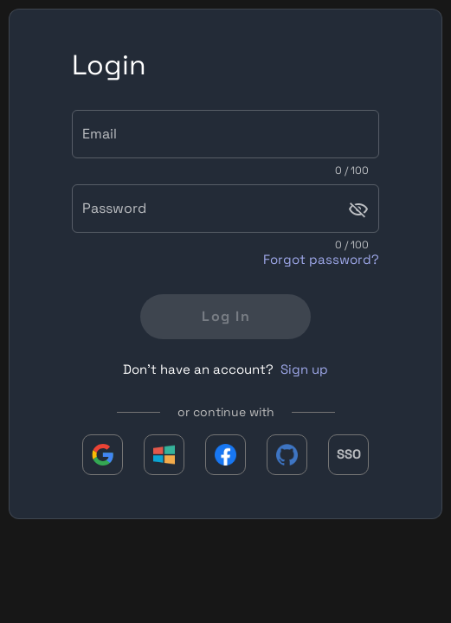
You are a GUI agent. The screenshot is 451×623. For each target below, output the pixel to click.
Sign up (304, 369)
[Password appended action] (358, 209)
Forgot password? (321, 259)
